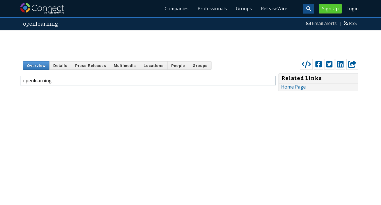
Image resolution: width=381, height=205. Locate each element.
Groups (244, 8)
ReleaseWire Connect (42, 8)
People (178, 65)
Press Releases (90, 65)
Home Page (293, 87)
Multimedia (125, 65)
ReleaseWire (274, 8)
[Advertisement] (190, 43)
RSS (353, 23)
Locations (154, 65)
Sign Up (330, 8)
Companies (177, 8)
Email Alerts (324, 23)
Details (60, 65)
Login (352, 8)
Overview (36, 65)
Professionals (212, 8)
